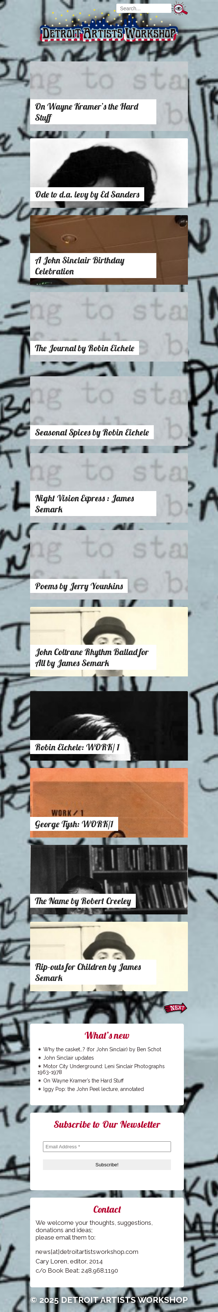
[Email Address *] (107, 1146)
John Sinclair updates (68, 1058)
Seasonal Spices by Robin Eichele (92, 432)
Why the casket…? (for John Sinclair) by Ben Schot (102, 1049)
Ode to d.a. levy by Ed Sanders (87, 194)
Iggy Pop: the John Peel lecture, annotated (93, 1089)
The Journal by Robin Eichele (84, 347)
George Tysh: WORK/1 (74, 823)
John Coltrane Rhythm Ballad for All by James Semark (92, 657)
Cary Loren (51, 1261)
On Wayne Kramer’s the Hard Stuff (83, 1081)
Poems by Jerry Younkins (79, 585)
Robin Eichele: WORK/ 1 (77, 747)
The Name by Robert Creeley (83, 900)
